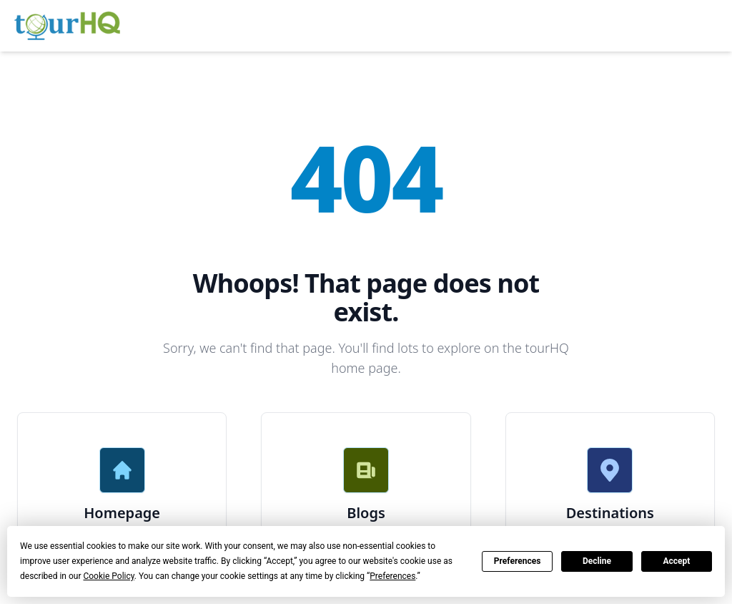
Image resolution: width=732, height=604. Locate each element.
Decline (597, 561)
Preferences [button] (392, 576)
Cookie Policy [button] (108, 576)
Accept (676, 561)
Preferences (517, 561)
